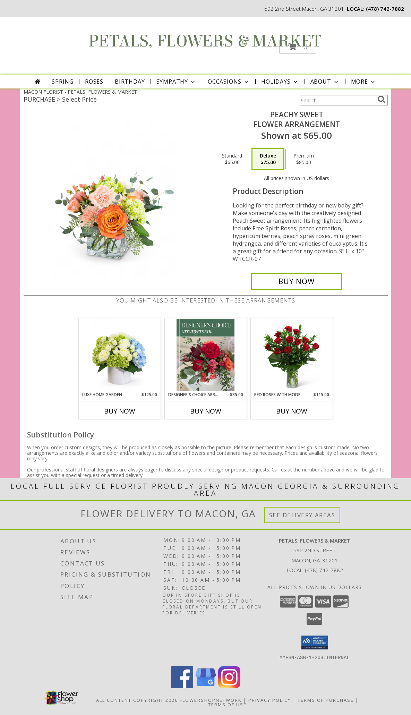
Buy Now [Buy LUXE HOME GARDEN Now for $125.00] (119, 411)
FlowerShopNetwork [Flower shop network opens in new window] (211, 700)
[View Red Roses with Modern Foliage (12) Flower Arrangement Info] (291, 355)
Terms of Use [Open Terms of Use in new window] (227, 704)
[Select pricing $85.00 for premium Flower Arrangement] (303, 159)
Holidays (280, 81)
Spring (63, 81)
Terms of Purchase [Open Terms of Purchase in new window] (326, 700)
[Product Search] (337, 100)
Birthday (130, 81)
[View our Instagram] (229, 686)
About (325, 81)
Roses (94, 81)
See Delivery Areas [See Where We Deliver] (302, 515)
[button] (298, 46)
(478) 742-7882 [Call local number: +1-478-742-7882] (385, 8)
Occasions (229, 81)
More (363, 81)
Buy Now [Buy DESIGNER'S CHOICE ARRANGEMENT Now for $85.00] (205, 411)
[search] (381, 99)
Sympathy (176, 81)
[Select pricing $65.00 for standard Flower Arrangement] (232, 159)
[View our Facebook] (182, 686)
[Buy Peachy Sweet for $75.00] (296, 281)
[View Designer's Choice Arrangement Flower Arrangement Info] (205, 355)
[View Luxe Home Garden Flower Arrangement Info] (119, 355)
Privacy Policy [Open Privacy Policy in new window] (269, 700)
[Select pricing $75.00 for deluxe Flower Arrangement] (267, 159)
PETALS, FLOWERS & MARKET (205, 41)
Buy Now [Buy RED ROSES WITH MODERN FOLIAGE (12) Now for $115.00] (291, 411)
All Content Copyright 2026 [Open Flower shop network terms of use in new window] (137, 700)
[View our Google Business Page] (206, 686)
